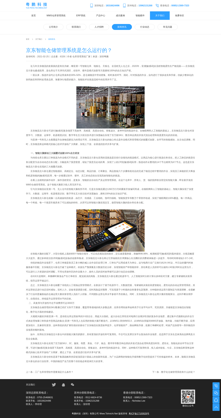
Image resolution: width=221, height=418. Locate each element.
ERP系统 (80, 15)
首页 (33, 15)
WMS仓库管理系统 (56, 15)
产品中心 (100, 15)
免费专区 (179, 15)
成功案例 (120, 15)
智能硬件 (140, 15)
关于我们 (159, 15)
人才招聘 (99, 27)
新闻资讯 (121, 27)
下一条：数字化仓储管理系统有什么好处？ (173, 372)
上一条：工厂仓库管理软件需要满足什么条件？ (49, 372)
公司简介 (53, 27)
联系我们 (76, 27)
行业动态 (144, 27)
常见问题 (167, 27)
